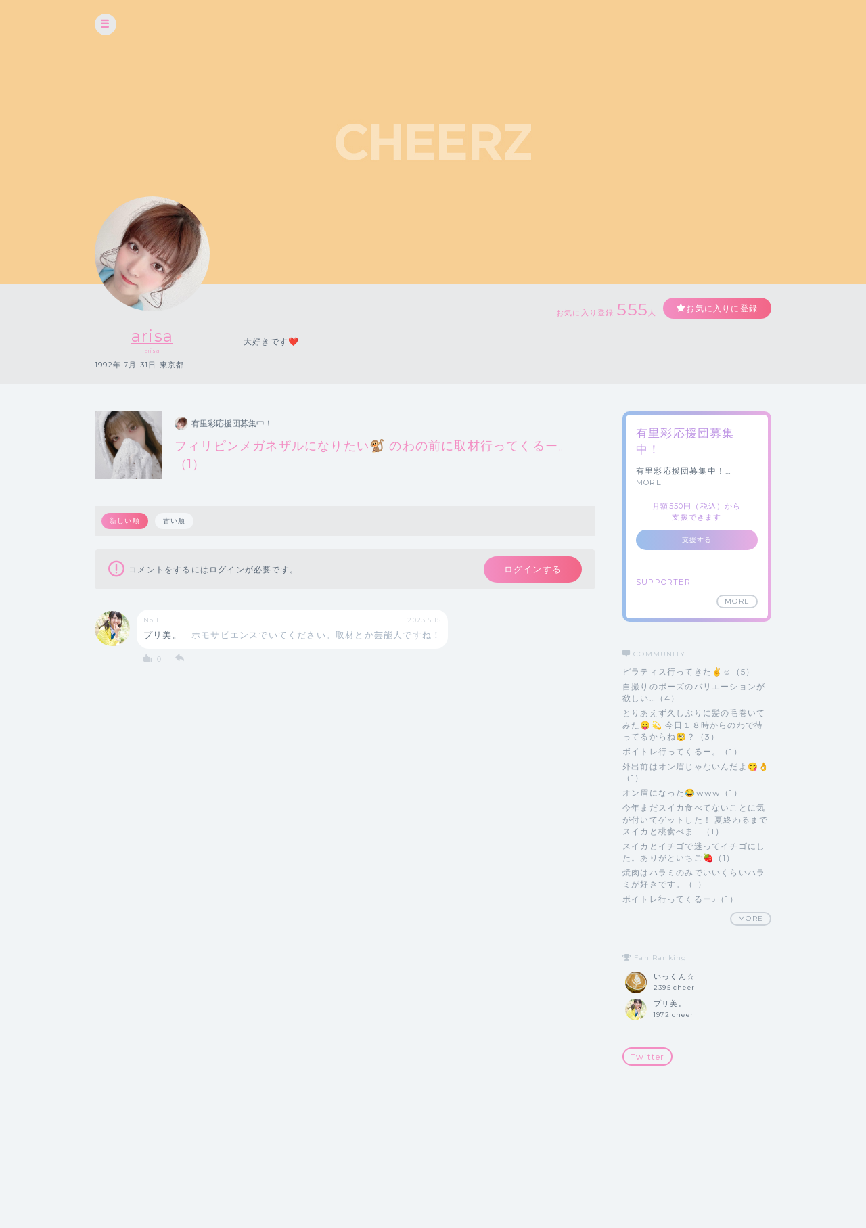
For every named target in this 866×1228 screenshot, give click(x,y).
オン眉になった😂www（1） (682, 793)
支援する (697, 539)
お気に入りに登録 (722, 308)
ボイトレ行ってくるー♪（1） (680, 899)
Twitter (647, 1056)
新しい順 (125, 520)
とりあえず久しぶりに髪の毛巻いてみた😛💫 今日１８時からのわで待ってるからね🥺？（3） (693, 724)
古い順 (174, 520)
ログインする (533, 569)
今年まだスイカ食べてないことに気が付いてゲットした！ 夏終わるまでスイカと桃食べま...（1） (695, 819)
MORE (649, 482)
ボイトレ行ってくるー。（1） (682, 751)
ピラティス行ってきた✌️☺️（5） (688, 671)
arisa (152, 336)
